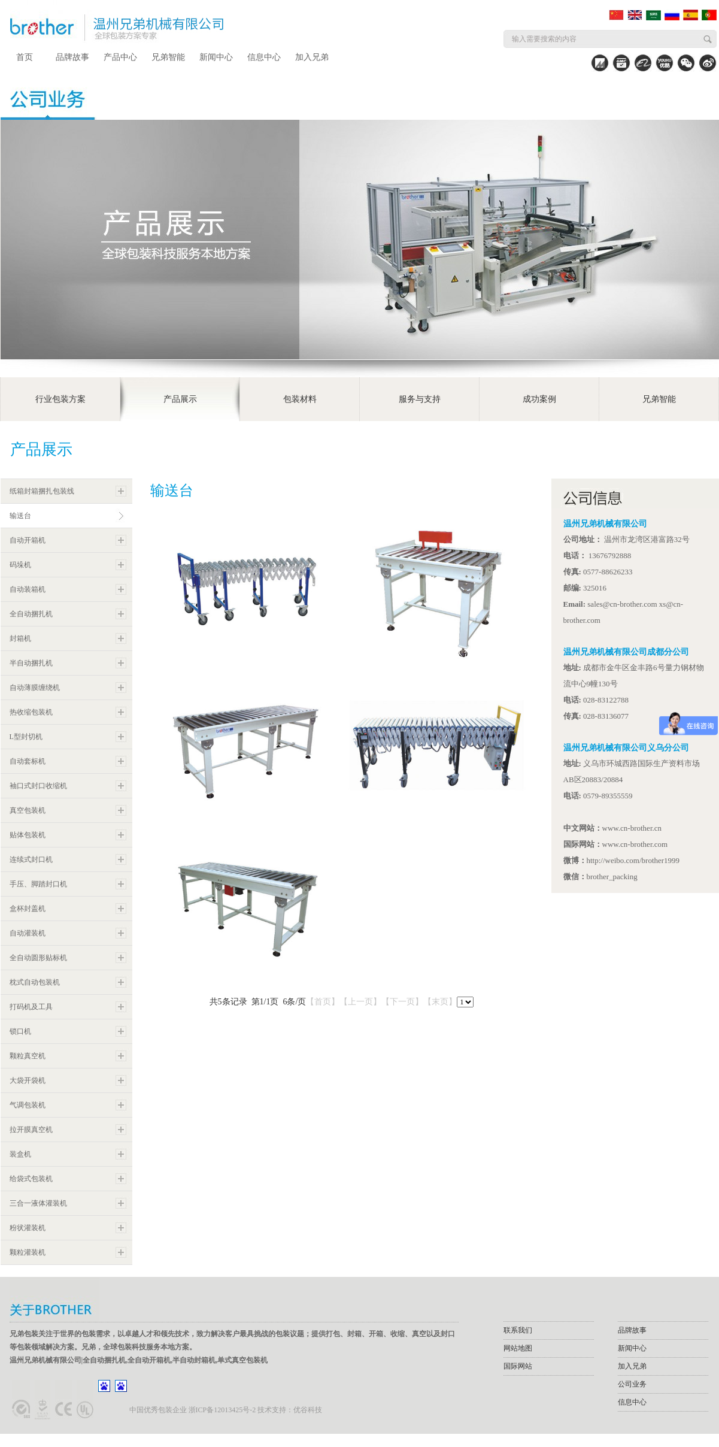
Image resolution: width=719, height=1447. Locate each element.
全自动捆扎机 (31, 614)
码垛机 (20, 565)
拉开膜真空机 (31, 1129)
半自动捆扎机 (31, 663)
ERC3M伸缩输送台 (199, 653)
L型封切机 (26, 736)
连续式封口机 (31, 859)
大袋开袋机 (27, 1080)
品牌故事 (72, 57)
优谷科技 (307, 1410)
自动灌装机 (27, 933)
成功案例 (539, 399)
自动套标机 (27, 761)
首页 (24, 57)
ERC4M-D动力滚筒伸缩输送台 (415, 811)
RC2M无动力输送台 (201, 811)
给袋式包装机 (31, 1178)
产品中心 (120, 57)
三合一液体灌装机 (38, 1203)
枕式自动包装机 (35, 982)
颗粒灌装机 (27, 1252)
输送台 (20, 515)
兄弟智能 (168, 57)
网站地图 (517, 1348)
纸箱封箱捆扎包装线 (42, 491)
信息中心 (264, 57)
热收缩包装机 (31, 712)
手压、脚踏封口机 (38, 884)
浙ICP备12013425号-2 (222, 1410)
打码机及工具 (31, 1007)
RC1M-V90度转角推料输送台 (412, 653)
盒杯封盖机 (27, 908)
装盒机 (20, 1154)
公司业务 (632, 1384)
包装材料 (300, 399)
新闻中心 (216, 57)
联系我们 (517, 1330)
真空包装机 (27, 810)
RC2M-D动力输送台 (201, 968)
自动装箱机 (27, 589)
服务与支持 (420, 399)
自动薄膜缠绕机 (35, 687)
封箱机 (20, 638)
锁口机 (20, 1031)
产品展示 (180, 399)
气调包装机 (27, 1105)
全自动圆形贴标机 (38, 957)
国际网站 (517, 1366)
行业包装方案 (60, 399)
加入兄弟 (312, 57)
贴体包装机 (27, 835)
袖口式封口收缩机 (38, 786)
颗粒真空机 (27, 1056)
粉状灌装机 (27, 1228)
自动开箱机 (27, 540)
